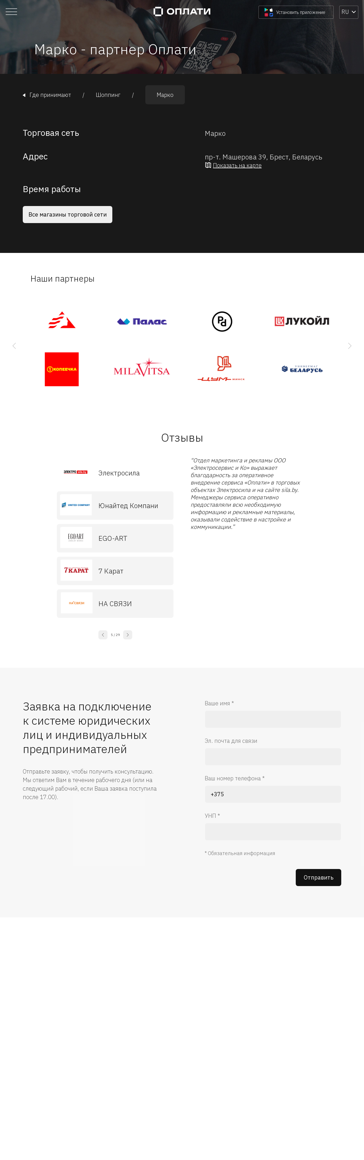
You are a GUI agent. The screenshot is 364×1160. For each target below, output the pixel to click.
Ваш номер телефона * (235, 778)
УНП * (212, 816)
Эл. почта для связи (231, 741)
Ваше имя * (219, 703)
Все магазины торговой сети (67, 214)
